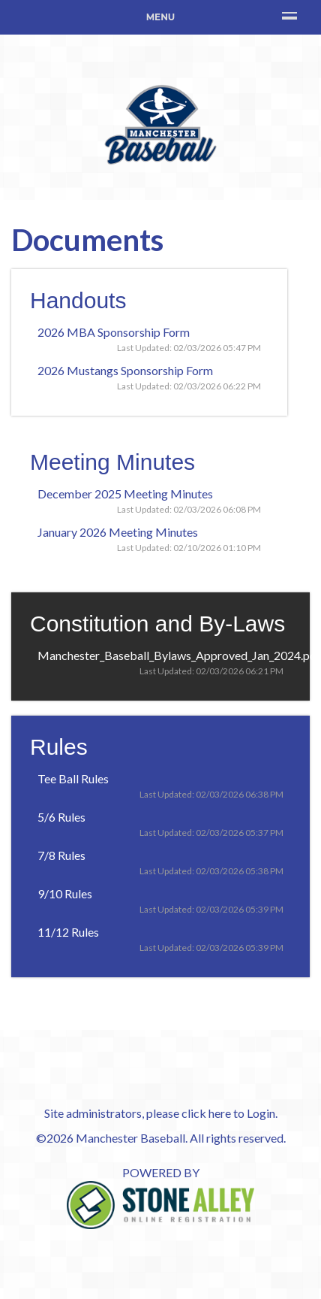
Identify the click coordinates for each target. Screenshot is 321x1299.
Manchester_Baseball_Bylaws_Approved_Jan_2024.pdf (179, 655)
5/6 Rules (62, 817)
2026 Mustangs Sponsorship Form (125, 370)
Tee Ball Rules (73, 778)
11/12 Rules (68, 932)
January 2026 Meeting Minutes (118, 532)
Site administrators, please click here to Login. (161, 1113)
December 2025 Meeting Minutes (125, 493)
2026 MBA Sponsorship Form (114, 332)
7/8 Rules (62, 855)
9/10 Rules (65, 893)
